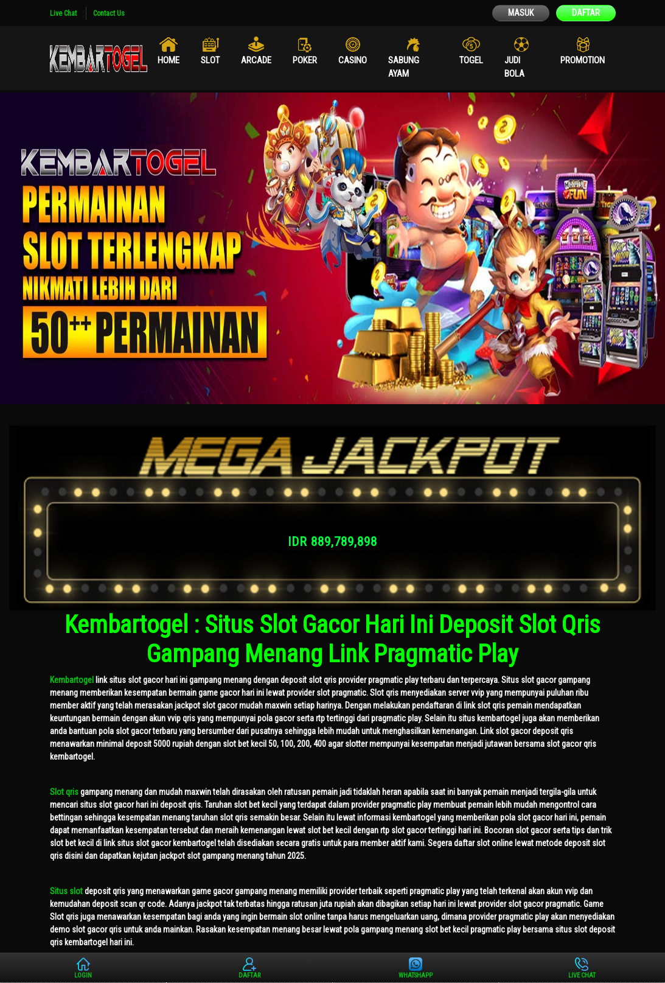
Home (168, 60)
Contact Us (109, 13)
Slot (210, 60)
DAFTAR (586, 13)
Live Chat (63, 13)
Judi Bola (514, 67)
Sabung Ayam (403, 67)
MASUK (521, 13)
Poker (305, 60)
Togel (471, 60)
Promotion (582, 60)
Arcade (256, 60)
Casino (352, 60)
